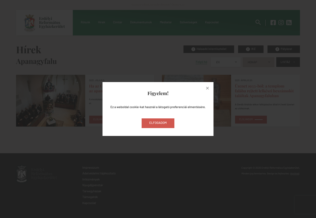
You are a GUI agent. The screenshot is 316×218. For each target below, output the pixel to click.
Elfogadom (158, 123)
